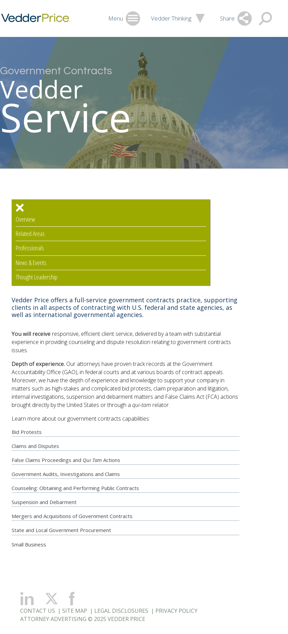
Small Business (29, 544)
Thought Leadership (36, 277)
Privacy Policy (176, 611)
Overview (25, 219)
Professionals (30, 248)
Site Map (74, 611)
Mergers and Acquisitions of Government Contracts (72, 516)
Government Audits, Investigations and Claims (66, 474)
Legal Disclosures (121, 611)
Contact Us (37, 611)
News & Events (31, 262)
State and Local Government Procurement (61, 530)
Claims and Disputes (35, 446)
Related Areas (30, 233)
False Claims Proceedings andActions (66, 460)
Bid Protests (27, 431)
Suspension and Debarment (44, 502)
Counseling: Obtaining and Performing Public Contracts (75, 488)
